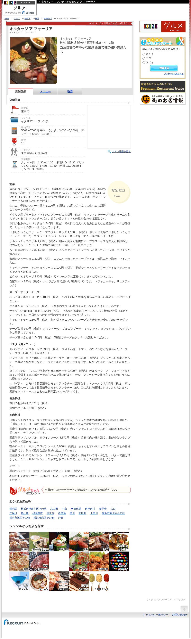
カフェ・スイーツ (79, 581)
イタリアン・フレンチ (119, 541)
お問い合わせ (179, 614)
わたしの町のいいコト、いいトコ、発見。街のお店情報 (163, 99)
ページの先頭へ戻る (184, 608)
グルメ (17, 18)
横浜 (37, 18)
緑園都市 (37, 513)
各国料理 (99, 561)
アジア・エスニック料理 (79, 561)
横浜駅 (13, 508)
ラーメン (39, 581)
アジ (148, 58)
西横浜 (62, 513)
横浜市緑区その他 (44, 517)
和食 (79, 541)
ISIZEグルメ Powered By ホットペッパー (163, 26)
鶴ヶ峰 (25, 513)
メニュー (45, 91)
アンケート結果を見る (174, 74)
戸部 (60, 517)
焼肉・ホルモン (39, 561)
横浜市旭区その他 (19, 517)
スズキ (150, 62)
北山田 (54, 508)
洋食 (99, 541)
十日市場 (76, 508)
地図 (70, 91)
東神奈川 (48, 18)
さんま (150, 54)
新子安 (103, 508)
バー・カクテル (19, 581)
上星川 (94, 513)
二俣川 (13, 513)
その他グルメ (99, 581)
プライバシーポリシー (155, 614)
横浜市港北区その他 (113, 513)
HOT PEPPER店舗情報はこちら (95, 61)
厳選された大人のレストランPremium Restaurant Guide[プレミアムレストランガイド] (163, 87)
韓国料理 (59, 561)
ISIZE (7, 18)
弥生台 (50, 513)
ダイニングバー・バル (39, 541)
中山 (64, 508)
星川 (72, 513)
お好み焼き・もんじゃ (59, 581)
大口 (113, 508)
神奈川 (27, 18)
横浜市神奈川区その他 (33, 508)
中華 (19, 561)
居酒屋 (19, 541)
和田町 (82, 513)
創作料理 (59, 541)
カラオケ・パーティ (119, 561)
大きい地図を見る (121, 151)
